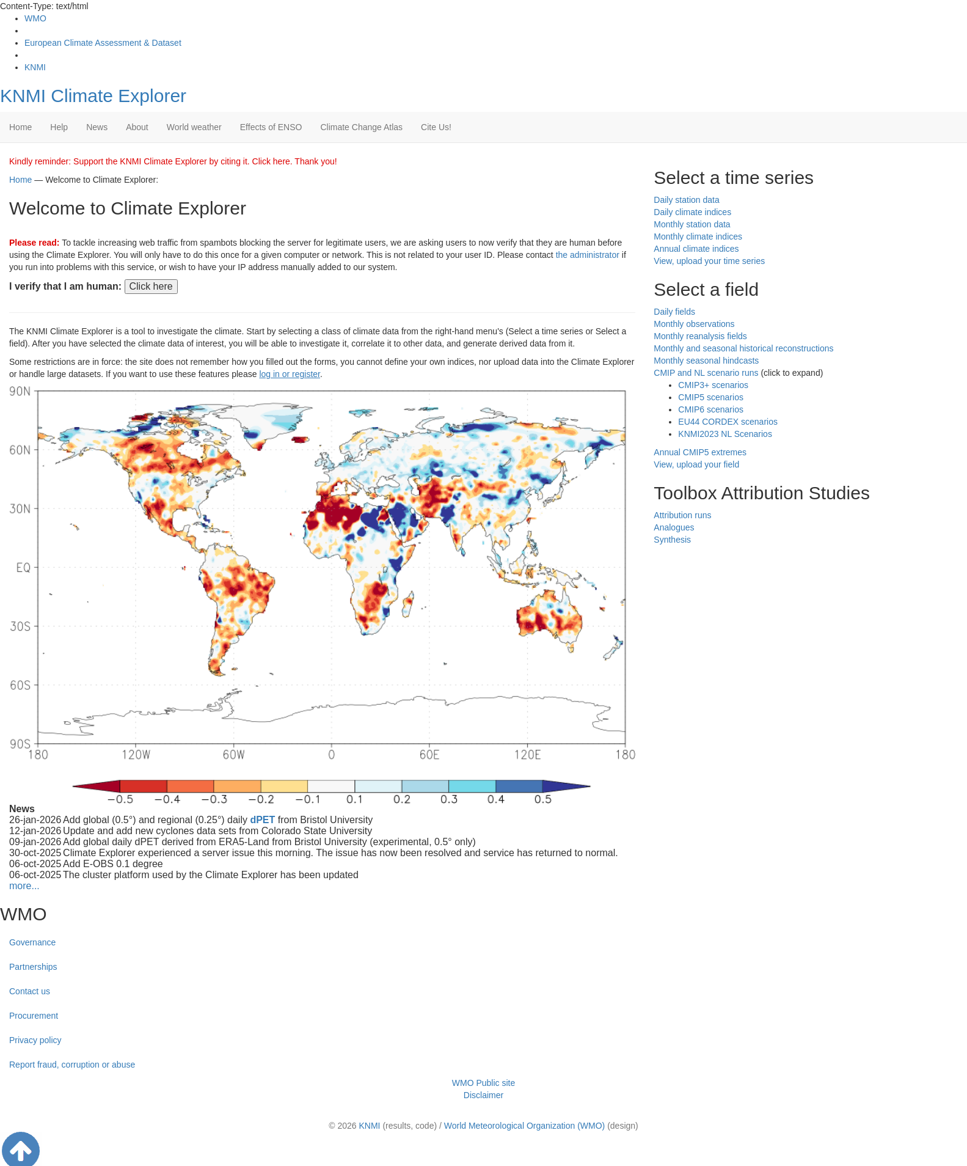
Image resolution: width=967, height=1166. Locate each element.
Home (20, 127)
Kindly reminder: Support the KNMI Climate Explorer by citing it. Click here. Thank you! (173, 161)
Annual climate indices (696, 249)
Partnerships (33, 967)
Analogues (674, 527)
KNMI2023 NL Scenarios (725, 434)
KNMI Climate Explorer (93, 96)
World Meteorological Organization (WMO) (524, 1126)
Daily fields (674, 312)
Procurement (33, 1016)
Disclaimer (483, 1095)
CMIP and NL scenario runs (706, 373)
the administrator (587, 255)
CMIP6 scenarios (710, 409)
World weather (194, 127)
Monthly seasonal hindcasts (706, 360)
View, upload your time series (709, 261)
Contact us (29, 991)
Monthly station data (692, 224)
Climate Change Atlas (361, 127)
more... (24, 886)
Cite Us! (436, 127)
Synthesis (672, 539)
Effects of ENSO (271, 127)
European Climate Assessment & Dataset (102, 43)
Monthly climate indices (698, 236)
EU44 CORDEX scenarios (728, 422)
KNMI (35, 67)
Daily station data (686, 200)
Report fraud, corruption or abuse (72, 1064)
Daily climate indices (692, 212)
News (97, 127)
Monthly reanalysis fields (700, 336)
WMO (35, 18)
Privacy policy (35, 1040)
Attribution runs (682, 515)
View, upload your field (696, 464)
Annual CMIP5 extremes (700, 452)
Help (59, 127)
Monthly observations (694, 324)
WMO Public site (483, 1083)
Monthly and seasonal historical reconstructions (743, 348)
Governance (32, 942)
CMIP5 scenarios (710, 397)
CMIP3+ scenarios (713, 385)
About (137, 127)
